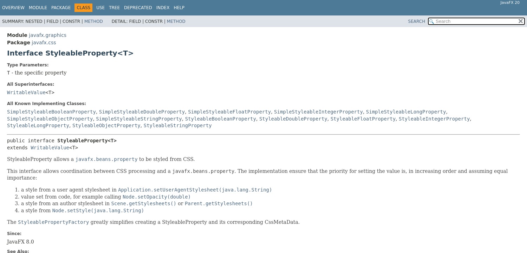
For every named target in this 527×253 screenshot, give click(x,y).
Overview (13, 7)
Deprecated (138, 7)
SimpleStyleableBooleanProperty (51, 112)
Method (93, 21)
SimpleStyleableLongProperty (406, 112)
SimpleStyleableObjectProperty (50, 119)
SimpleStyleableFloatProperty (229, 112)
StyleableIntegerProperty (434, 119)
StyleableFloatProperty (363, 119)
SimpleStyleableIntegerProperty (318, 112)
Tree (114, 7)
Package (61, 7)
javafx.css (44, 42)
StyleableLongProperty (38, 125)
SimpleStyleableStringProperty (139, 119)
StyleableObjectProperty (106, 125)
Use (100, 7)
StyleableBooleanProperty (220, 119)
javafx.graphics (47, 35)
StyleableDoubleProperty (293, 119)
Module (38, 7)
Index (163, 7)
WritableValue (26, 92)
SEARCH (416, 21)
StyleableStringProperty (178, 125)
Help (179, 7)
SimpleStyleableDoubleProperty (142, 112)
